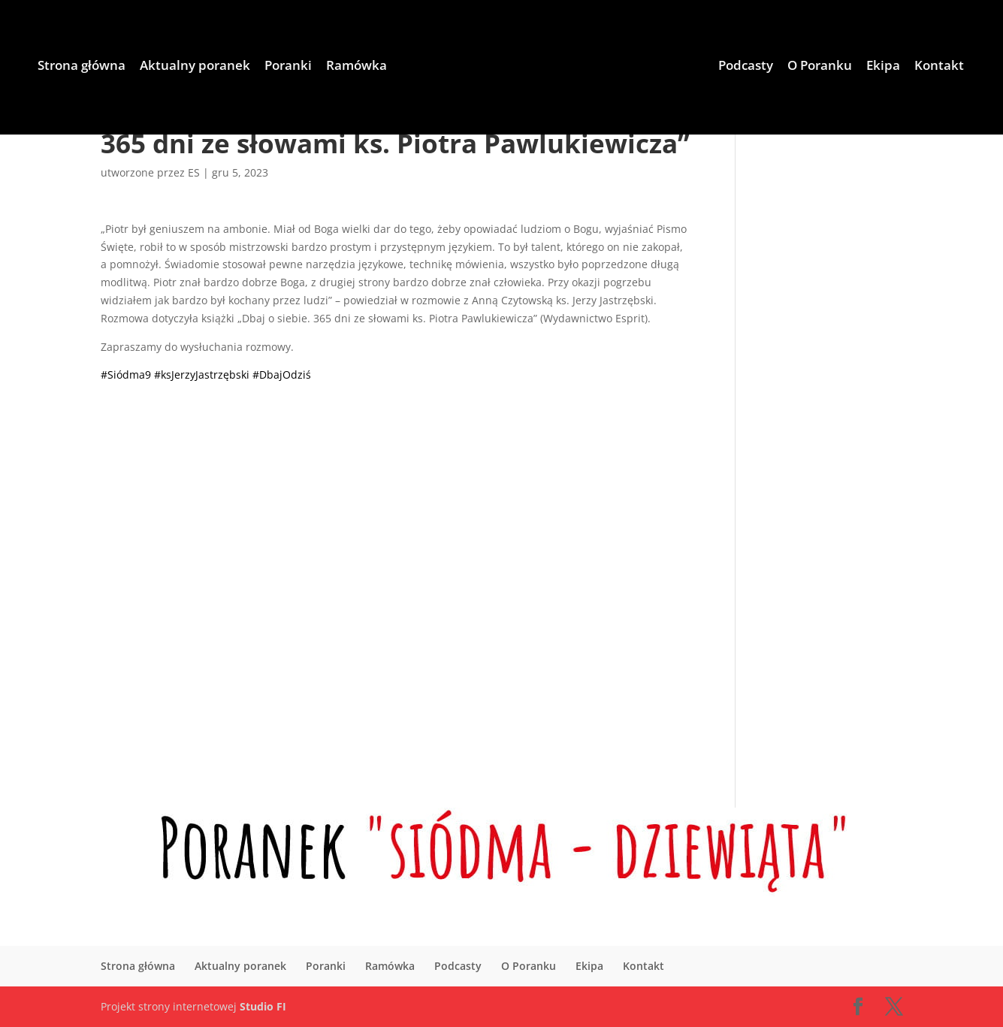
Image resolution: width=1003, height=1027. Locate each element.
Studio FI (263, 1006)
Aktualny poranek (195, 67)
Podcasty (745, 67)
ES (194, 172)
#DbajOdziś (281, 374)
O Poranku (819, 67)
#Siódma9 (126, 374)
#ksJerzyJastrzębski (201, 374)
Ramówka (356, 67)
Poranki (288, 67)
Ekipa (883, 67)
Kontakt (939, 67)
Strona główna (81, 67)
